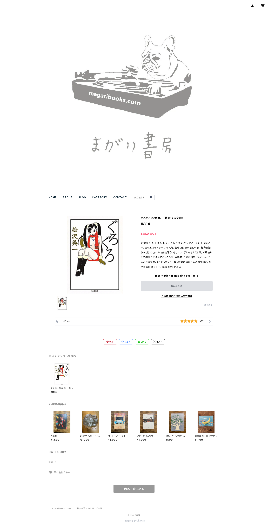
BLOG (82, 197)
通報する (208, 304)
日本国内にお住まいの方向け (176, 296)
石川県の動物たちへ (60, 472)
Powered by (134, 520)
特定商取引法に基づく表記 (90, 508)
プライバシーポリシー (61, 508)
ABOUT (67, 197)
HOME (53, 197)
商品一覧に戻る (134, 489)
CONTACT (120, 197)
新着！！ (52, 462)
